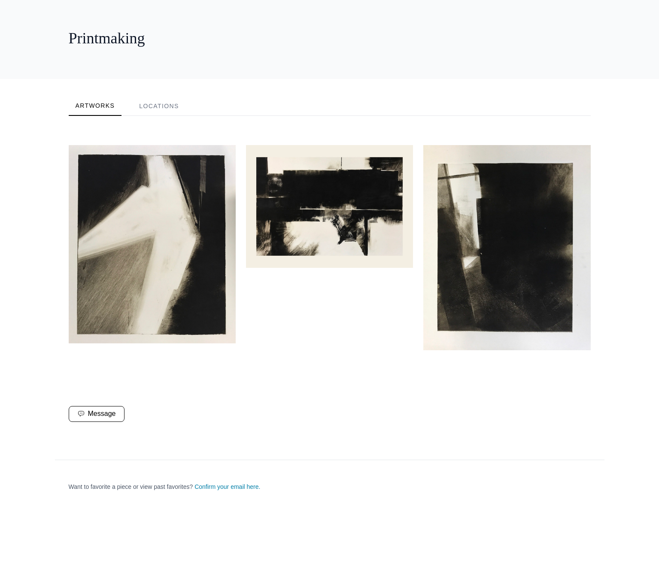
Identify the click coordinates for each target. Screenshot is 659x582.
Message (97, 413)
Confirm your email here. (227, 486)
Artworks (95, 105)
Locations (159, 106)
